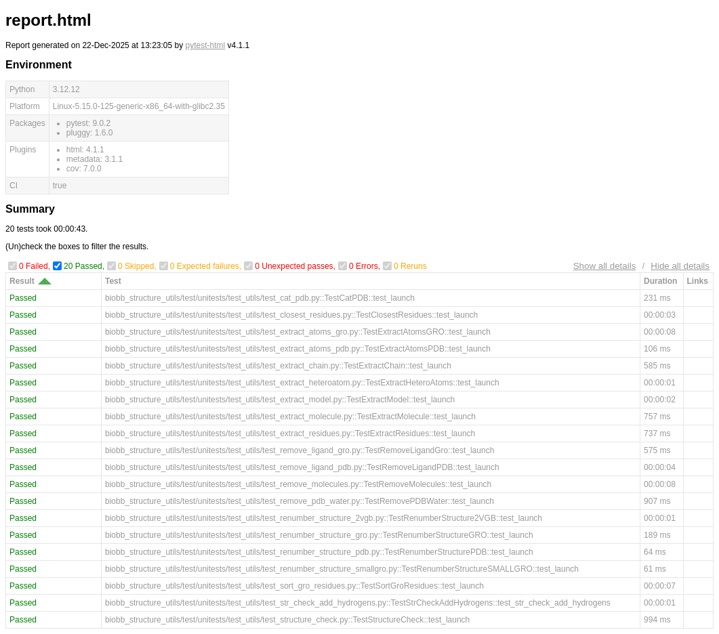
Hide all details (680, 266)
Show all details (604, 266)
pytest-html (206, 45)
